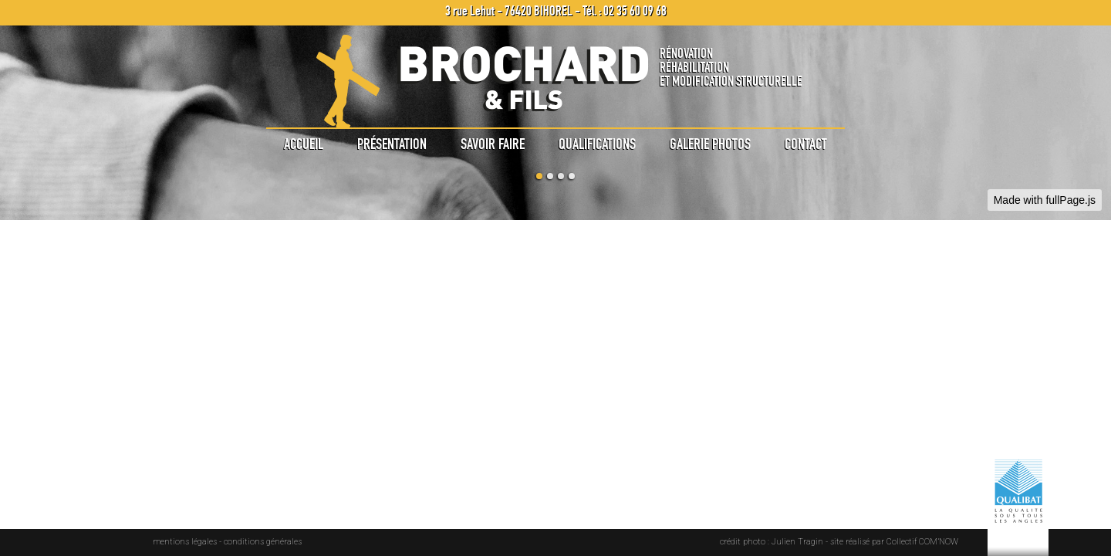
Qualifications (597, 143)
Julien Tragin (797, 542)
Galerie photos (710, 143)
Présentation (392, 143)
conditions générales (263, 542)
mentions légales (185, 542)
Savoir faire (493, 143)
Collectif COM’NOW (922, 542)
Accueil (303, 143)
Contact (806, 143)
